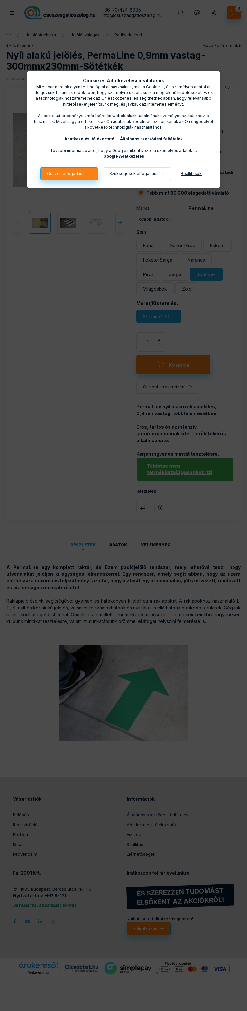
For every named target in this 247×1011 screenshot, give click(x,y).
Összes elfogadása (66, 173)
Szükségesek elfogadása (134, 173)
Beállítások (191, 173)
